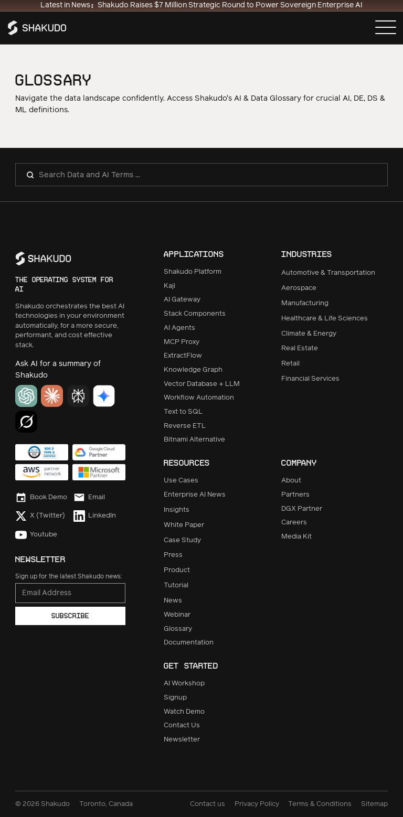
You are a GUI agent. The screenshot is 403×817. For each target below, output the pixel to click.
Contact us (207, 804)
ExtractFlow (183, 355)
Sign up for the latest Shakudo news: (68, 576)
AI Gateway (182, 299)
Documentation (189, 642)
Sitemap (374, 804)
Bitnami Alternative (194, 439)
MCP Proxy (181, 342)
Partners (295, 494)
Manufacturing (304, 303)
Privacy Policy (257, 804)
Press (173, 555)
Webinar (177, 614)
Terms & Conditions (320, 804)
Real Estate (299, 348)
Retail (290, 363)
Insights (176, 510)
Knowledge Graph (193, 370)
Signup (175, 697)
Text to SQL (183, 411)
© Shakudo (42, 804)
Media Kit (296, 536)
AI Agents (179, 328)
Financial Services (310, 378)
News (173, 600)
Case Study (182, 540)
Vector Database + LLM (202, 384)
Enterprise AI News (195, 494)
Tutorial (176, 585)
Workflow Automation (199, 397)
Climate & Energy (308, 333)
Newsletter (182, 739)
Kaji (169, 286)
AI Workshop (184, 683)
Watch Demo (184, 711)
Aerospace (298, 288)
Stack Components (195, 313)
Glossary (178, 629)
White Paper (184, 525)
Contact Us (182, 725)
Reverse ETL (185, 426)
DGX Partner (301, 509)
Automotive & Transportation (328, 273)
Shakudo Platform (192, 271)
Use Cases (181, 480)
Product (177, 570)
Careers (294, 522)
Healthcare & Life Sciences (324, 318)
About (291, 480)
